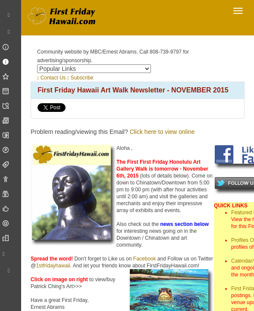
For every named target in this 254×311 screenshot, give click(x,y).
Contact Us (51, 78)
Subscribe (80, 78)
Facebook (144, 259)
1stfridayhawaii (53, 266)
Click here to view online (162, 131)
